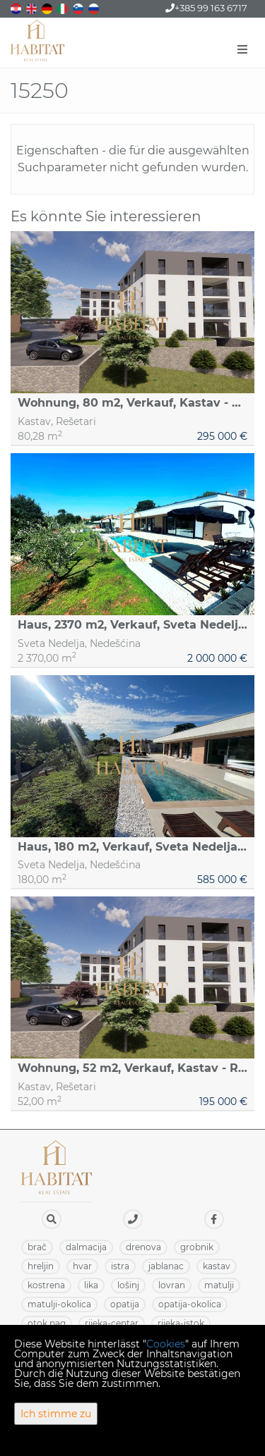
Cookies (165, 1344)
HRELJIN (41, 1266)
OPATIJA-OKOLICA (189, 1304)
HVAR (82, 1266)
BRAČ (37, 1247)
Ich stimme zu (55, 1413)
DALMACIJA (86, 1247)
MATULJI (219, 1285)
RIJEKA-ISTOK (181, 1323)
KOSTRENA (46, 1285)
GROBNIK (196, 1247)
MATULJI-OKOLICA (59, 1304)
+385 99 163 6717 (206, 7)
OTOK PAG (47, 1323)
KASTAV (216, 1266)
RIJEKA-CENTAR (112, 1323)
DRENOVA (143, 1247)
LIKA (91, 1285)
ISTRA (120, 1266)
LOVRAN (171, 1285)
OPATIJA (124, 1304)
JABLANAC (166, 1266)
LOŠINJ (128, 1285)
